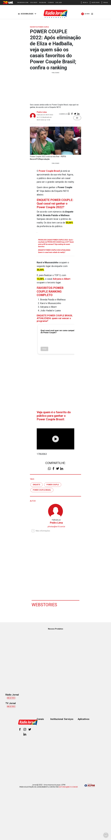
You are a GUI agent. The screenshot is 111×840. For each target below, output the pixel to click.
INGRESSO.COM (22, 2)
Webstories (44, 604)
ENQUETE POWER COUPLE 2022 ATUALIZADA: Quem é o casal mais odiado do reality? (54, 251)
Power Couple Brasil (42, 490)
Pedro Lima (42, 112)
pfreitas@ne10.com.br (56, 526)
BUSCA (84, 2)
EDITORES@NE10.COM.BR (68, 787)
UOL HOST (33, 2)
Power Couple (53, 485)
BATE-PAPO (95, 2)
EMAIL (104, 2)
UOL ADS (59, 2)
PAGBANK (42, 2)
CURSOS (51, 2)
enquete (36, 485)
